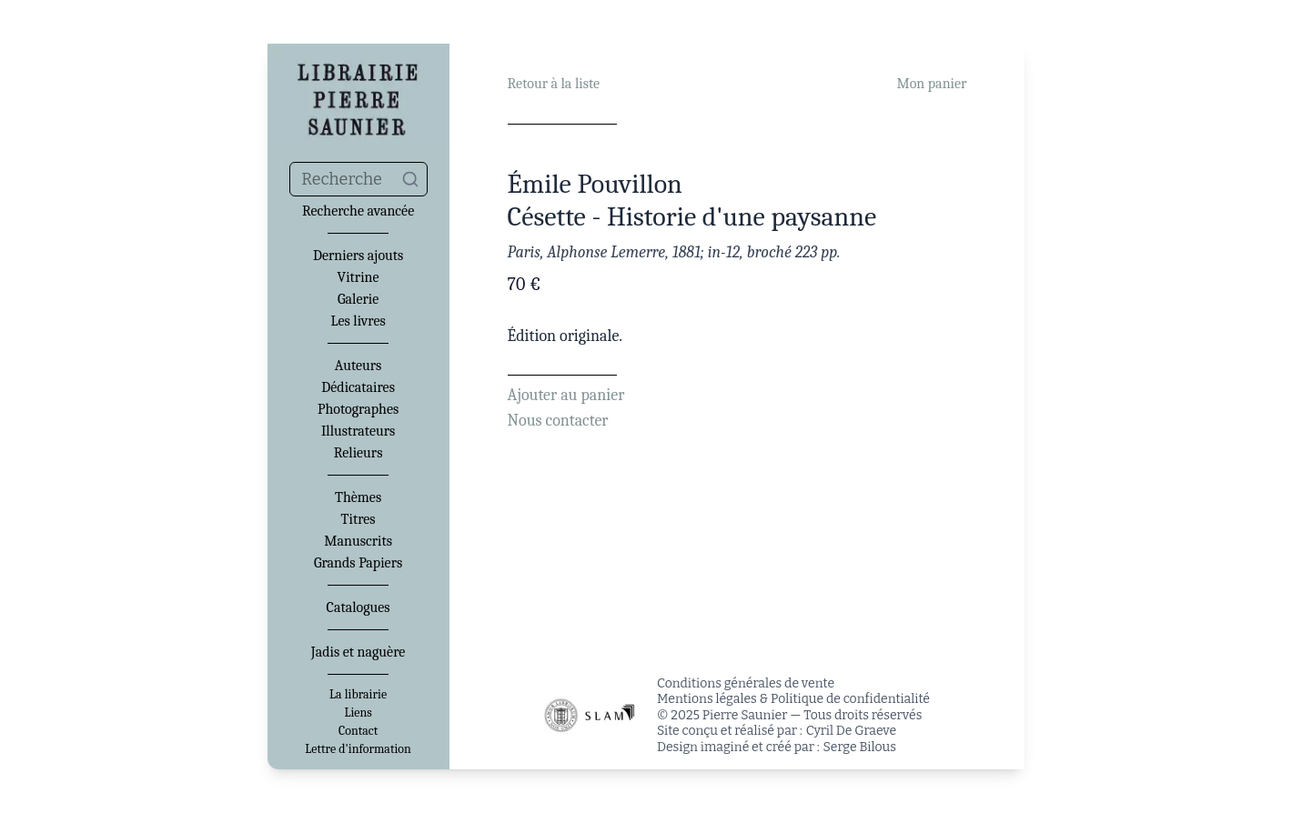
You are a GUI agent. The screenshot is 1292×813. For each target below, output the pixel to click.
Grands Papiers (358, 563)
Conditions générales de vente (745, 683)
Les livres (357, 321)
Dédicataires (358, 387)
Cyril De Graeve (851, 730)
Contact (358, 731)
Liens (357, 713)
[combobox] (358, 179)
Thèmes (358, 497)
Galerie (358, 299)
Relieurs (358, 453)
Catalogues (358, 607)
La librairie (358, 694)
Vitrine (358, 277)
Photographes (358, 409)
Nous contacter (558, 420)
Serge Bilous (859, 747)
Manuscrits (358, 541)
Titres (358, 519)
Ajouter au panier (566, 395)
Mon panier (931, 83)
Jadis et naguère (358, 652)
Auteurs (358, 365)
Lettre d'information (358, 749)
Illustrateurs (358, 431)
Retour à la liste (554, 83)
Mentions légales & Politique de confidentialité (793, 699)
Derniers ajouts (358, 255)
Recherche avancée (358, 211)
